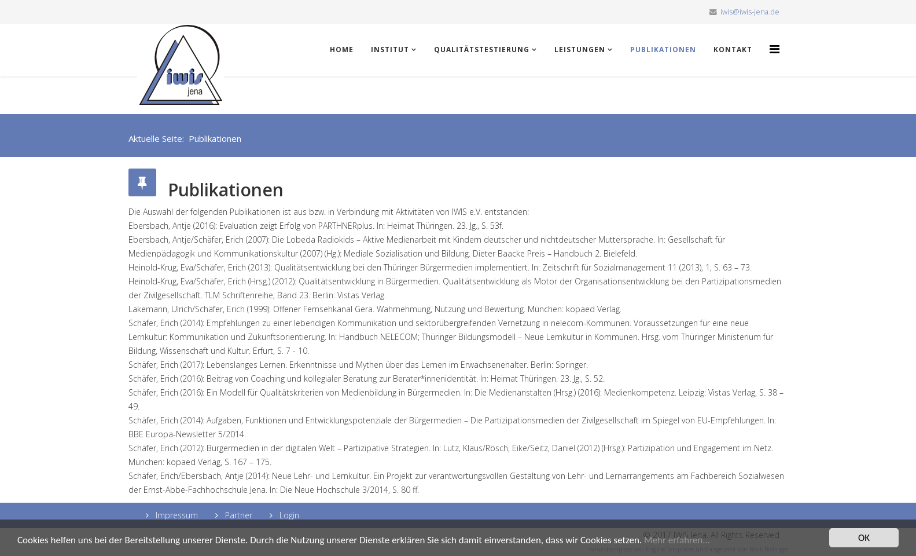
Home (342, 49)
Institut (390, 49)
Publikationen (663, 49)
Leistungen (579, 49)
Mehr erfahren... (677, 541)
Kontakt (732, 49)
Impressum (175, 515)
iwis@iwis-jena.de (749, 12)
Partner (237, 515)
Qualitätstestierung (481, 49)
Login (288, 515)
